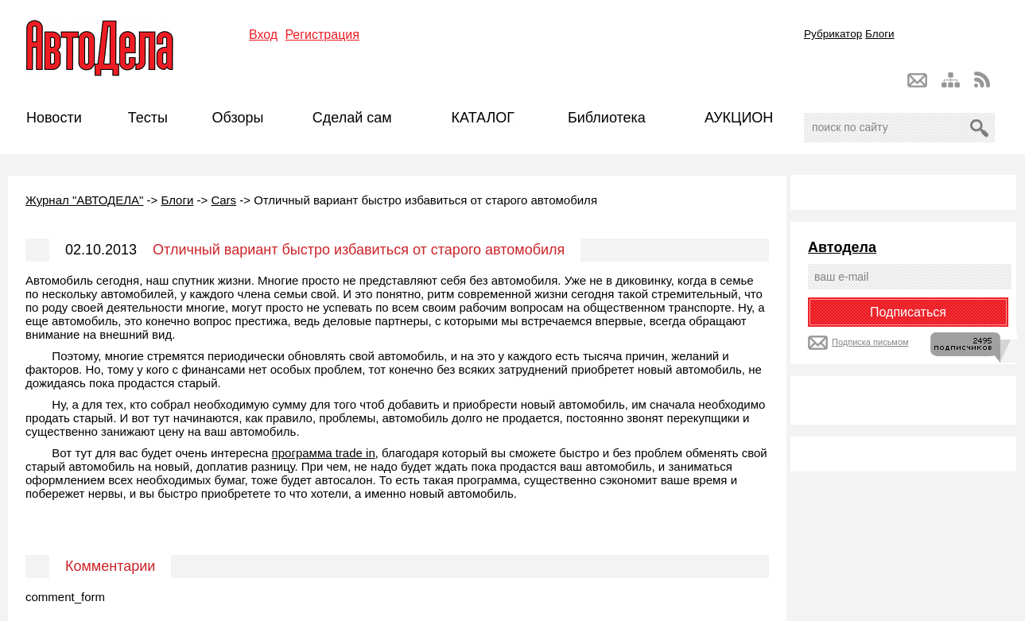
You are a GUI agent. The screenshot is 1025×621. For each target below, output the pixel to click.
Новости (54, 118)
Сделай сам (352, 118)
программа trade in (323, 453)
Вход (263, 34)
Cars (223, 200)
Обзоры (238, 118)
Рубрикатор (833, 34)
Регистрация (322, 34)
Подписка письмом (870, 342)
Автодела (842, 247)
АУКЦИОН (739, 118)
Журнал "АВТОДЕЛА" (84, 200)
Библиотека (607, 118)
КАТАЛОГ (483, 118)
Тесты (148, 118)
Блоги (880, 34)
